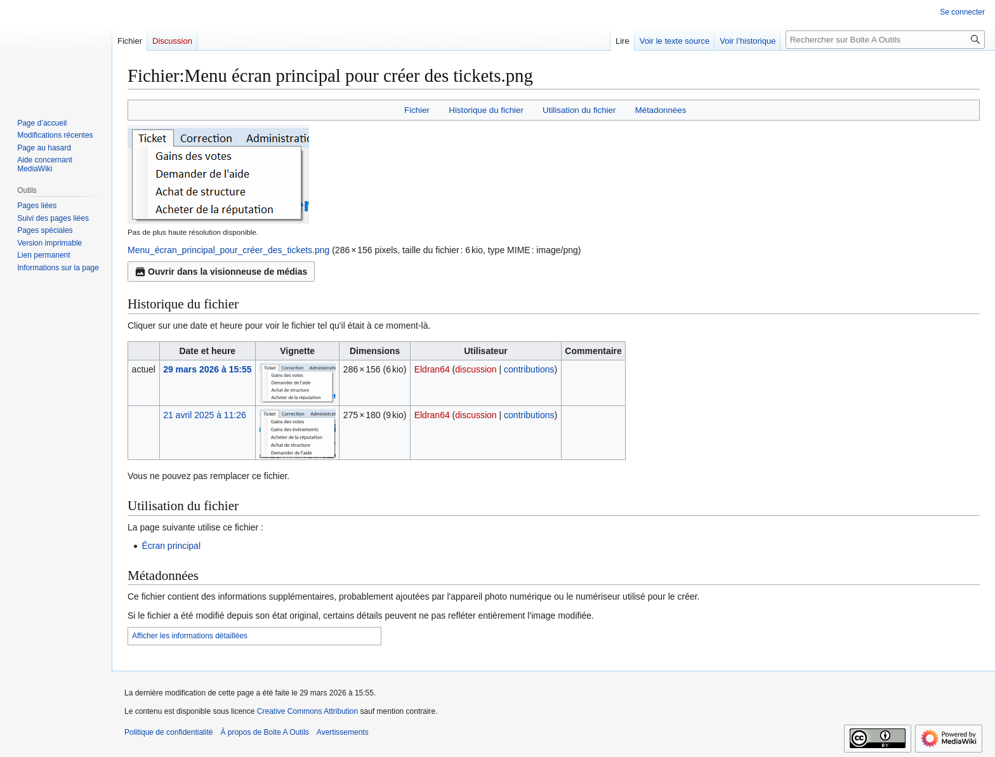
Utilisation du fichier (579, 110)
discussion (475, 369)
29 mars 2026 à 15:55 (207, 369)
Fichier (417, 110)
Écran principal (171, 546)
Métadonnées (661, 110)
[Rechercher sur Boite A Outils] (885, 39)
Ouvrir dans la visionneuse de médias (221, 272)
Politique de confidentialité (168, 732)
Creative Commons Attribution (307, 711)
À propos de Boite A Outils (264, 732)
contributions (529, 369)
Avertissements (343, 732)
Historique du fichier (486, 110)
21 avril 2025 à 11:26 (204, 415)
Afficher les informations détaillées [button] (189, 635)
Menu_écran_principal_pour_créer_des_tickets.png (228, 250)
